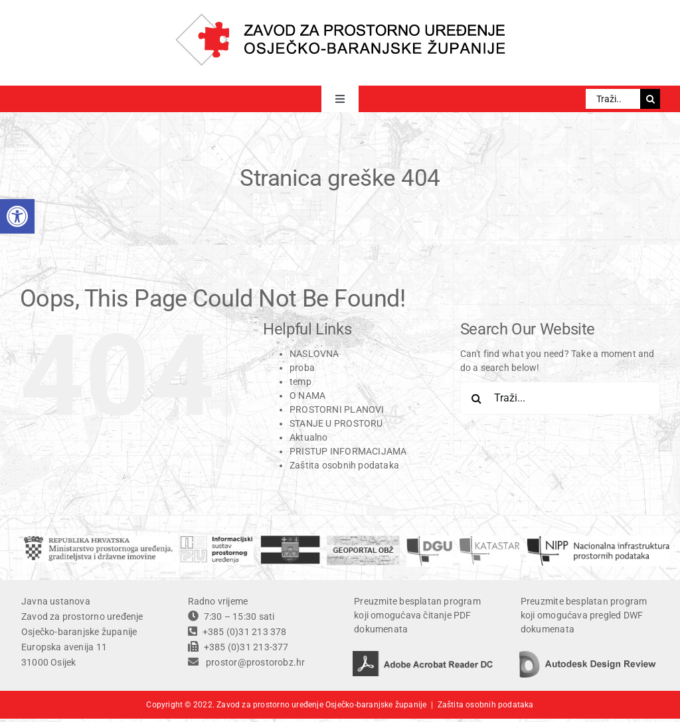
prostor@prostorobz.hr (255, 662)
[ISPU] (216, 540)
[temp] (598, 540)
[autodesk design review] (587, 655)
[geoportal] (363, 540)
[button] (17, 216)
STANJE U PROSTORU (336, 423)
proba (302, 367)
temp (300, 381)
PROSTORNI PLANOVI (337, 409)
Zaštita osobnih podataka (344, 465)
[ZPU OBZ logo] (340, 18)
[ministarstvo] (98, 540)
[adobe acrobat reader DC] (423, 655)
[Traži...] (613, 99)
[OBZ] (290, 540)
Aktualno (309, 437)
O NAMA (307, 395)
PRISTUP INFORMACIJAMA (348, 451)
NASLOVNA (314, 353)
